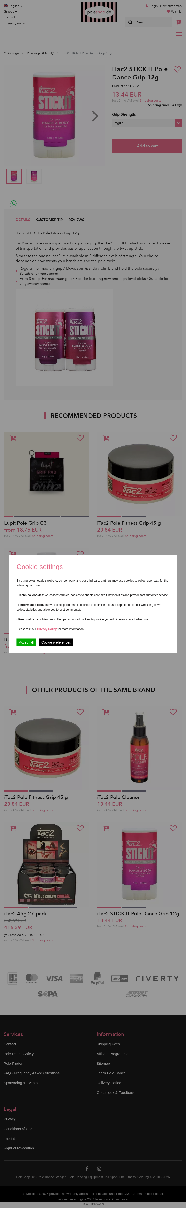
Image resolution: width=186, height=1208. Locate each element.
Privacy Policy (47, 629)
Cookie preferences (56, 642)
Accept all (26, 642)
